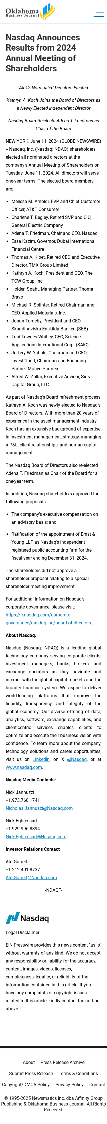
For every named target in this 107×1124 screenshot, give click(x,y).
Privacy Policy (69, 1084)
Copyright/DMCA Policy (26, 1084)
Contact (97, 1084)
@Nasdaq (77, 759)
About (29, 1062)
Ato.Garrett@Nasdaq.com (31, 877)
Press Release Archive (62, 1062)
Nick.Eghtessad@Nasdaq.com (36, 836)
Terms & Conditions (78, 1073)
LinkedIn (41, 759)
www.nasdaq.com (24, 767)
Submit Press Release (31, 1073)
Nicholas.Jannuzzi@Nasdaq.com (39, 808)
